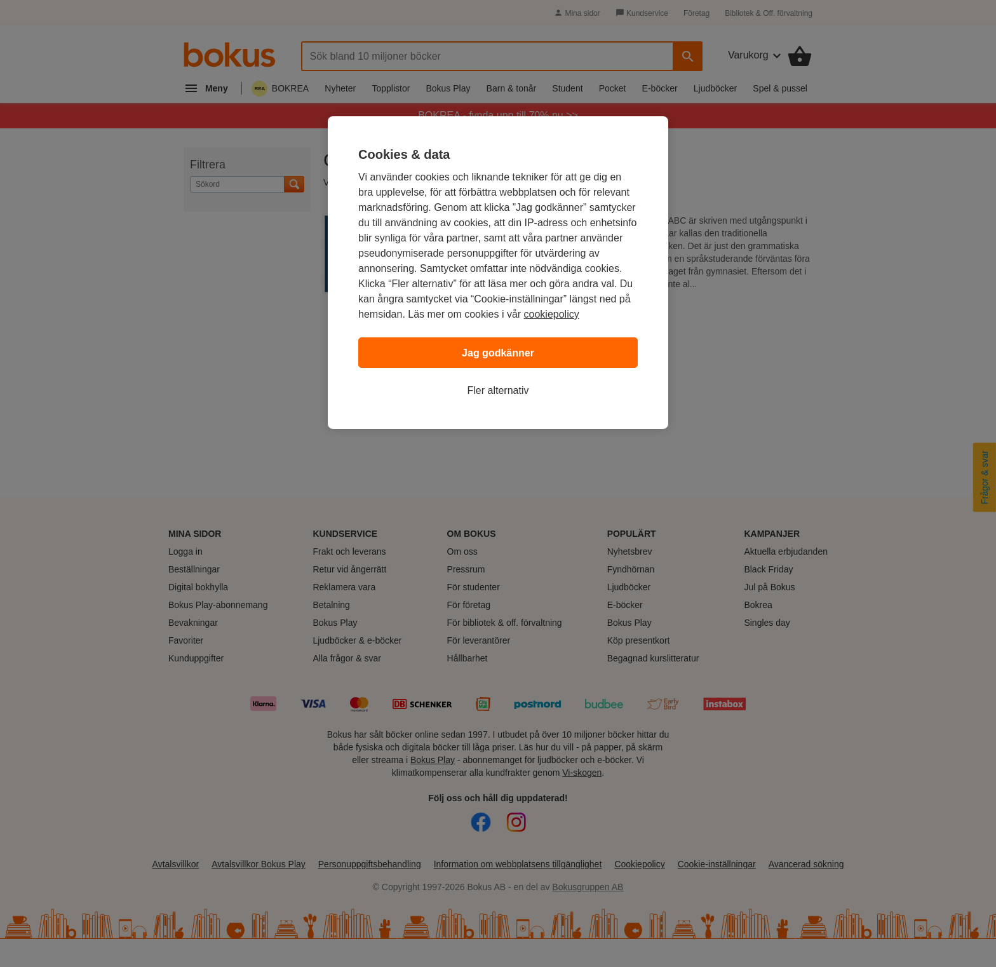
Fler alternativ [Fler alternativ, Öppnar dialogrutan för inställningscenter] (498, 390)
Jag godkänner (498, 353)
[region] (498, 272)
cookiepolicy (551, 314)
